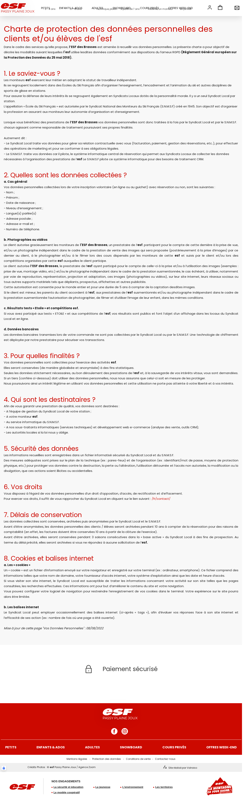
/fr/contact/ (161, 499)
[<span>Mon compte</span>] (210, 7)
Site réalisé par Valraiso (182, 767)
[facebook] (114, 731)
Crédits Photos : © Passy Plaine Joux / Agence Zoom (61, 767)
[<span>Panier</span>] (220, 8)
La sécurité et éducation (68, 787)
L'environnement (132, 787)
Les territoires (164, 787)
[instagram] (124, 731)
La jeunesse (102, 787)
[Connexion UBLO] (4, 768)
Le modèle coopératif (67, 792)
